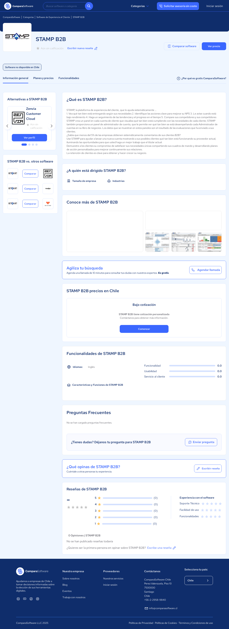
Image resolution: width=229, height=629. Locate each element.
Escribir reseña (208, 468)
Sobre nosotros (70, 578)
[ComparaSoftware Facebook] (31, 599)
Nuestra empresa (73, 571)
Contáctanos (152, 571)
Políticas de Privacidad (141, 623)
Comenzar (144, 329)
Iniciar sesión (214, 6)
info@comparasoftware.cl (160, 608)
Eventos (67, 591)
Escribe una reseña (161, 548)
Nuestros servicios (113, 578)
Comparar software (181, 46)
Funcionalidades (69, 78)
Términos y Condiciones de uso (196, 623)
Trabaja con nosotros (73, 597)
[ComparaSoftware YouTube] (25, 599)
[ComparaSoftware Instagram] (37, 599)
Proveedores (111, 571)
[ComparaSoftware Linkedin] (18, 599)
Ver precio (214, 46)
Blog (64, 584)
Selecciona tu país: (196, 569)
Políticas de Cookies (166, 623)
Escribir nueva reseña (82, 48)
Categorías (140, 6)
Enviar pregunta (201, 442)
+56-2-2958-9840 (155, 599)
